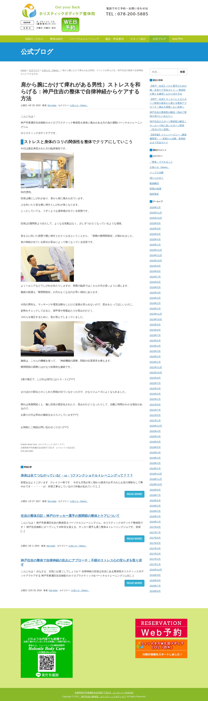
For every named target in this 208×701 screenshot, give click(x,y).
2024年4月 (155, 292)
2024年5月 (155, 287)
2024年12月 (156, 250)
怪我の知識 (155, 188)
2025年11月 (156, 212)
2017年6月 (155, 537)
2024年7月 (155, 276)
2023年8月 (155, 330)
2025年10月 (156, 218)
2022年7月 (155, 383)
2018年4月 (155, 505)
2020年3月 (155, 436)
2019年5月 (155, 447)
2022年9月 (155, 378)
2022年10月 (156, 372)
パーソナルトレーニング (84, 38)
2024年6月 (155, 282)
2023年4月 (155, 346)
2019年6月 (155, 441)
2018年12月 (156, 473)
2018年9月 (155, 490)
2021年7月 (155, 410)
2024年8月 (155, 271)
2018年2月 (155, 516)
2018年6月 (155, 500)
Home (23, 70)
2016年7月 (155, 585)
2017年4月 (155, 548)
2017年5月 (155, 543)
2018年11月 (156, 479)
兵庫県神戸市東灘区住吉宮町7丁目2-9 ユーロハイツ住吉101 (104, 692)
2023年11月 (156, 314)
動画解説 (154, 183)
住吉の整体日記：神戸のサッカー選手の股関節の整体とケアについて (70, 516)
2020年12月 (156, 426)
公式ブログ (159, 38)
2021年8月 (155, 404)
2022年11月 (156, 367)
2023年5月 (155, 340)
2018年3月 (155, 511)
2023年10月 (156, 319)
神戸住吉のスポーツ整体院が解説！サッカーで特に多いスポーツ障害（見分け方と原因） (168, 125)
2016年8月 (155, 580)
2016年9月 (155, 575)
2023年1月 (155, 362)
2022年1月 (155, 399)
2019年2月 (155, 463)
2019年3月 (155, 458)
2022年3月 (155, 394)
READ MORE (134, 494)
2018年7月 (155, 495)
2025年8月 (155, 228)
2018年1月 (155, 521)
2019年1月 (155, 468)
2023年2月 (155, 356)
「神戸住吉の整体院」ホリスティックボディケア (102, 696)
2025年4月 (155, 239)
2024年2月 (155, 303)
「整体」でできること (161, 162)
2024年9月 (155, 266)
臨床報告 (154, 194)
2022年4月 (155, 388)
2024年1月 (155, 308)
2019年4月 (155, 452)
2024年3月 (155, 298)
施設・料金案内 (114, 38)
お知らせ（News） (51, 70)
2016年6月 (155, 591)
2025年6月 (155, 234)
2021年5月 (155, 415)
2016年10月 (156, 569)
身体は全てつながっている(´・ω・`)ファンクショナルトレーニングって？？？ (77, 475)
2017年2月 (155, 559)
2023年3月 (155, 351)
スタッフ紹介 (138, 38)
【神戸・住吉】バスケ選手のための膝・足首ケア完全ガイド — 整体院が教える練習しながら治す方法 (168, 90)
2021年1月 (155, 420)
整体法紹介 (56, 38)
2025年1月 (155, 244)
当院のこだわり (34, 38)
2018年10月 (156, 484)
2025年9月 (155, 223)
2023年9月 (155, 324)
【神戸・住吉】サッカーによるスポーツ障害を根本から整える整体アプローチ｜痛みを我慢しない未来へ (168, 103)
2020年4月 (155, 431)
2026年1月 (155, 207)
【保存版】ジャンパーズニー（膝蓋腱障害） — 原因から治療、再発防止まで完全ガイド (168, 138)
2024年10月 (156, 260)
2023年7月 (155, 335)
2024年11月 (156, 255)
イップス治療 (157, 172)
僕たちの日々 (157, 178)
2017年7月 (155, 532)
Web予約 (177, 38)
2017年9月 (155, 527)
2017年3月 (155, 553)
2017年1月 (155, 564)
